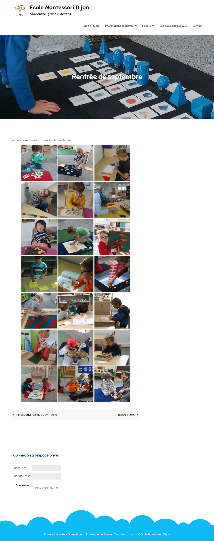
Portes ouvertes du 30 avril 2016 (36, 415)
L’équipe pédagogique (173, 26)
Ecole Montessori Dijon (59, 7)
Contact (197, 26)
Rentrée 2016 (126, 415)
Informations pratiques (119, 26)
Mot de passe (21, 476)
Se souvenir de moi (47, 487)
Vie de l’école (91, 26)
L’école (146, 26)
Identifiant (19, 468)
